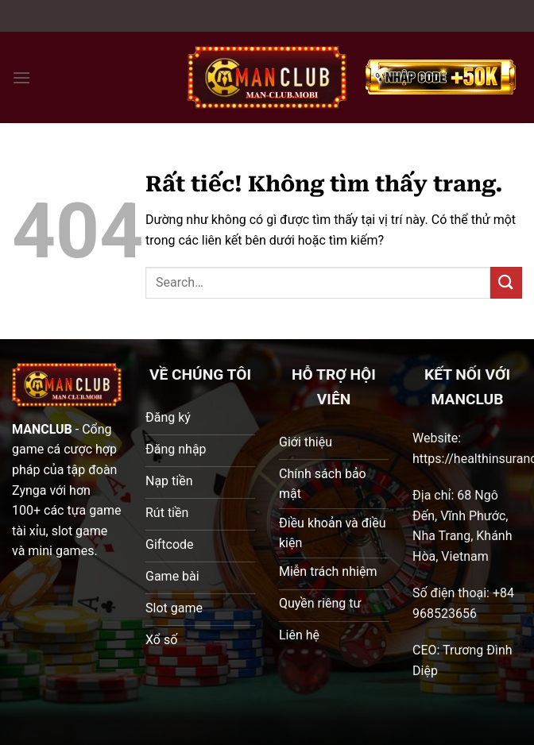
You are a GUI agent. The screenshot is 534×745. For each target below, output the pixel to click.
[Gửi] (506, 282)
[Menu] (21, 77)
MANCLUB (42, 429)
